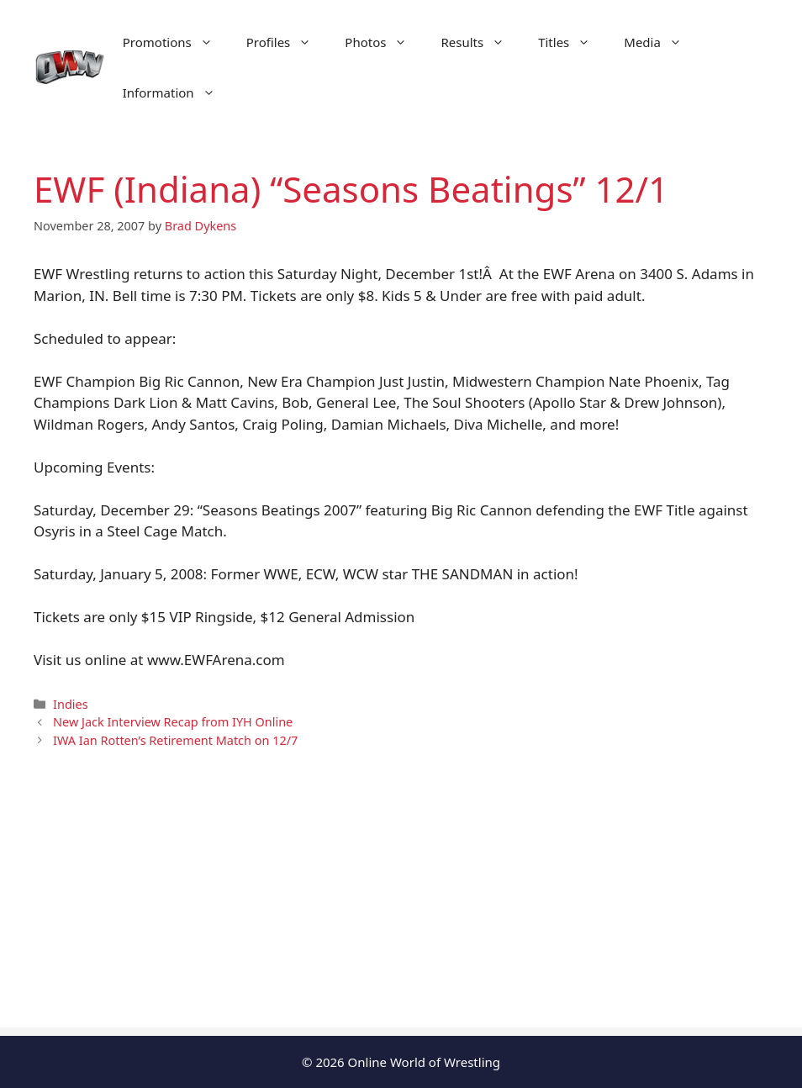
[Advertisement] (401, 909)
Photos (384, 42)
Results (481, 42)
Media (661, 42)
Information (177, 92)
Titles (572, 42)
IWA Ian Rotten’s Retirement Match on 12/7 (175, 740)
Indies (70, 704)
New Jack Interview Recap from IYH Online (173, 722)
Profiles (287, 42)
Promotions (176, 42)
